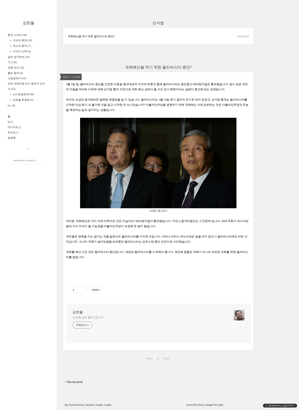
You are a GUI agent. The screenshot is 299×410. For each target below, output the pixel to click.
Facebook (89, 405)
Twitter (81, 405)
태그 (10, 121)
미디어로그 (14, 127)
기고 (12, 62)
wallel (220, 405)
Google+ (108, 405)
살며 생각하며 (18, 57)
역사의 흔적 (21, 45)
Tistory (201, 405)
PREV (149, 358)
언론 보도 (16, 67)
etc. (11, 105)
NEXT (166, 358)
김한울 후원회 (22, 99)
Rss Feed (69, 405)
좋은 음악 (15, 73)
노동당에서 (17, 78)
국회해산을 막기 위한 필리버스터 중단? (91, 36)
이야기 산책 (21, 51)
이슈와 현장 (22, 40)
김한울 (28, 23)
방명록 (12, 137)
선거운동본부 (23, 94)
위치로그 (13, 132)
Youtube (99, 405)
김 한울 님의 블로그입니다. (88, 317)
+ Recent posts (74, 381)
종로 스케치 (17, 35)
